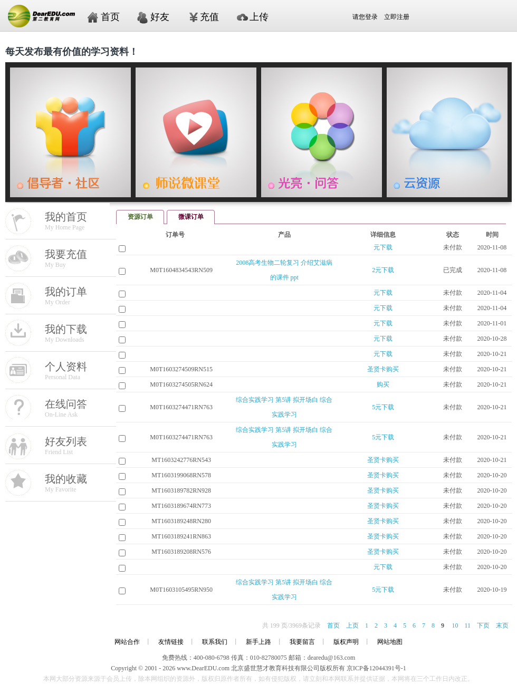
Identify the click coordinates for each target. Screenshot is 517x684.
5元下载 (383, 407)
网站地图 (390, 642)
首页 (110, 17)
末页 (502, 625)
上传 (259, 17)
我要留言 (302, 642)
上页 (352, 625)
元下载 (383, 247)
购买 (383, 384)
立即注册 (396, 17)
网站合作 (127, 642)
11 (467, 625)
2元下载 (383, 270)
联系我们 (214, 642)
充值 (209, 17)
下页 (483, 625)
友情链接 (171, 642)
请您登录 (335, 17)
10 (455, 625)
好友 (159, 17)
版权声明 (346, 642)
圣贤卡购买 (383, 369)
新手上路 (258, 642)
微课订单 (191, 216)
